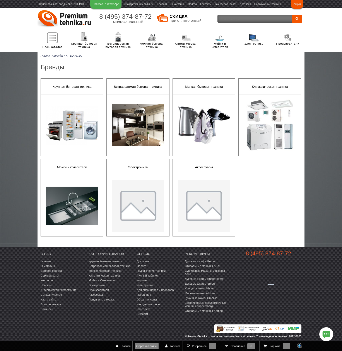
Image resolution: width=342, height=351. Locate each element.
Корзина (142, 280)
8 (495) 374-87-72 (125, 16)
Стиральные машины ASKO (203, 266)
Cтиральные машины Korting (204, 310)
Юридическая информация (58, 290)
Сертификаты (50, 275)
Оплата (192, 4)
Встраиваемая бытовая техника (118, 45)
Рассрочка (143, 309)
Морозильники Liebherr (200, 293)
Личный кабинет (147, 275)
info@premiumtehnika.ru (139, 4)
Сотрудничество (51, 294)
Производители (287, 43)
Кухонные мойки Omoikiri (201, 298)
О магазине (178, 4)
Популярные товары (102, 299)
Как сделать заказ (225, 4)
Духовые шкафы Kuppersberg (204, 278)
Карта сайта (48, 299)
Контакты (206, 4)
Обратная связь (146, 346)
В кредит (142, 314)
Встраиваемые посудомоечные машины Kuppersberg (205, 304)
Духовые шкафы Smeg (200, 283)
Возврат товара (51, 304)
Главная (162, 4)
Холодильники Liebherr (200, 288)
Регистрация (145, 285)
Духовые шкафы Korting (200, 261)
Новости (46, 285)
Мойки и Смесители (220, 45)
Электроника (253, 43)
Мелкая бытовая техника (152, 45)
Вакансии (47, 309)
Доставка (245, 4)
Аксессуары (204, 167)
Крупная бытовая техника (84, 45)
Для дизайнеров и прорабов (155, 290)
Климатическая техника (185, 45)
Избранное (144, 294)
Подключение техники (267, 4)
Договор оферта (51, 270)
